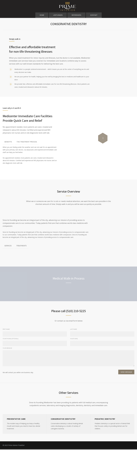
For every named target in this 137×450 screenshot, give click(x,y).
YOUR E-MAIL (74, 339)
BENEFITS (8, 142)
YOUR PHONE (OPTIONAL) (10, 339)
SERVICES (8, 246)
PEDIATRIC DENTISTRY (105, 419)
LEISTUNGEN (58, 16)
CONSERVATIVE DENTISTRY (63, 419)
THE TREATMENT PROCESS (27, 142)
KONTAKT (93, 16)
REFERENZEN (76, 16)
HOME (42, 16)
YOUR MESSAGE (7, 349)
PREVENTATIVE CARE (16, 419)
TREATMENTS (21, 246)
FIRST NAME (6, 330)
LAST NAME (73, 330)
